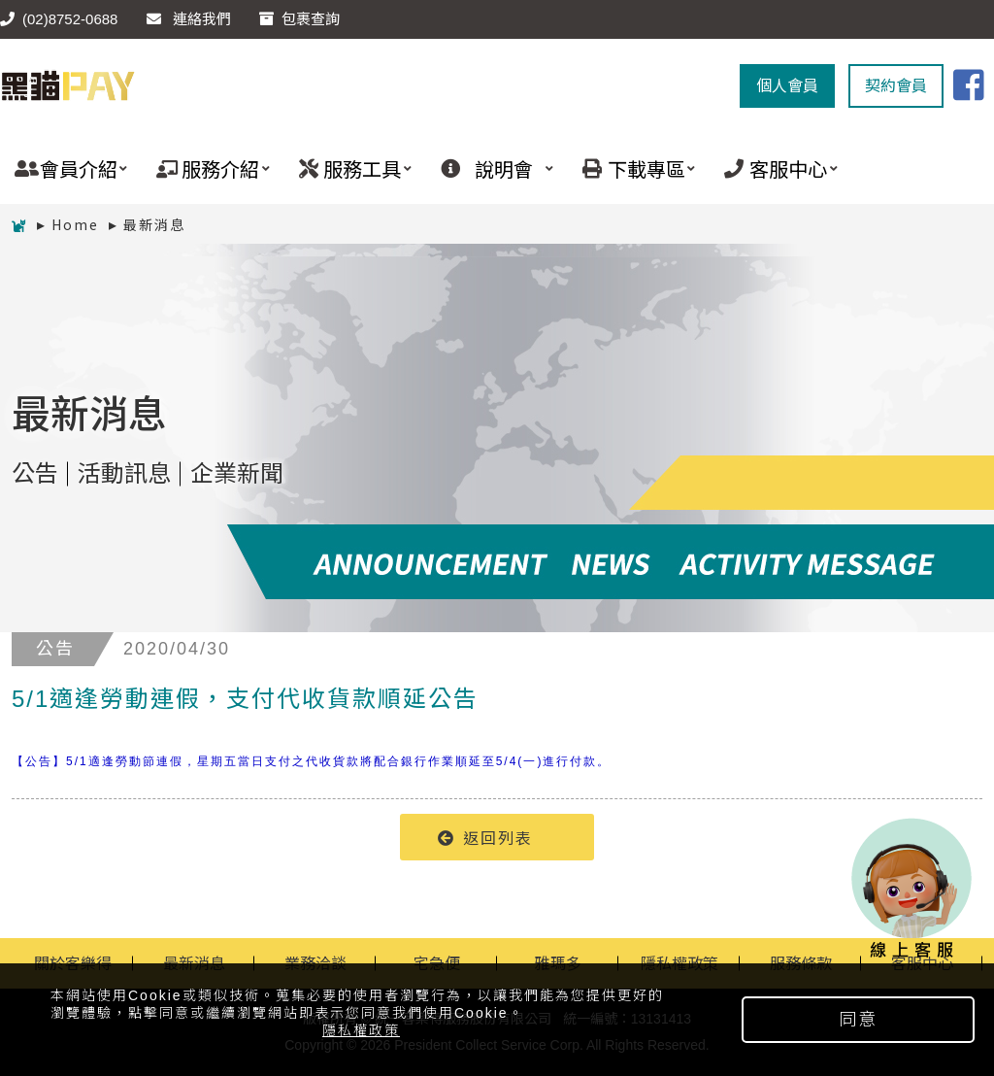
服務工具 (348, 168)
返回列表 (485, 837)
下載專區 (631, 168)
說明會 (489, 168)
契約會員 (896, 86)
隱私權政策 (361, 1030)
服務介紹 (205, 168)
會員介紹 (63, 168)
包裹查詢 (299, 19)
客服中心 (773, 168)
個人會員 (787, 86)
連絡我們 (189, 19)
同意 (858, 1019)
